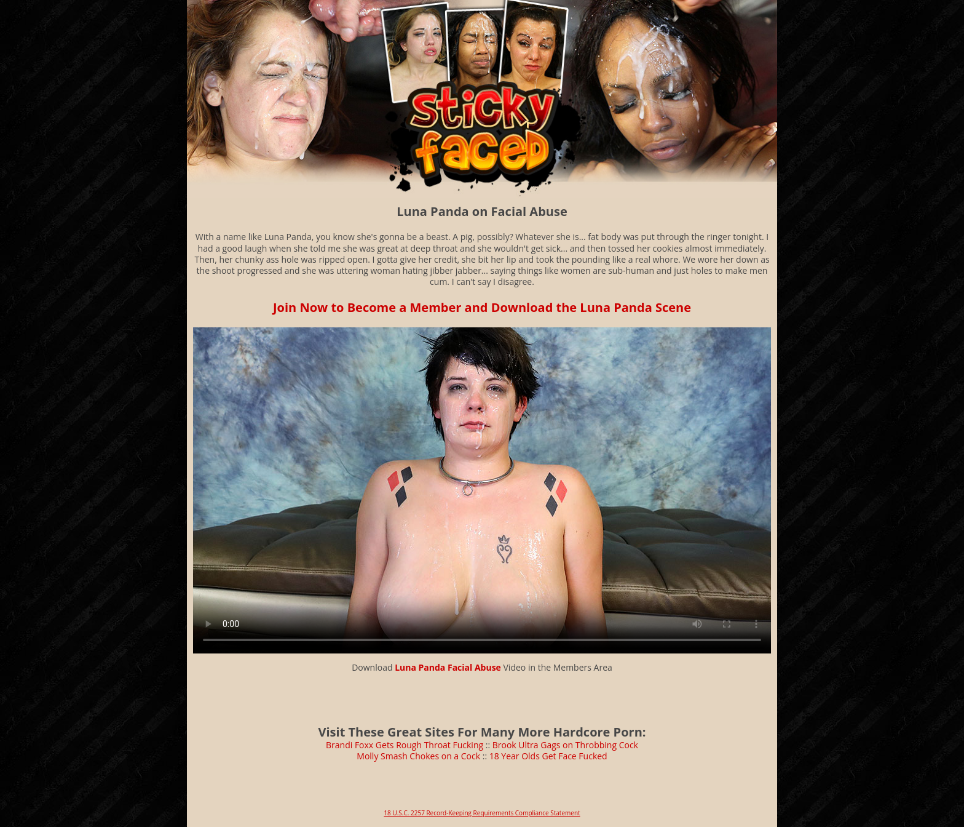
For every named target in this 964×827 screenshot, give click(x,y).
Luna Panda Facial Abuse (448, 667)
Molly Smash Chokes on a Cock (418, 756)
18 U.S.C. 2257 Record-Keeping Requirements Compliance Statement (482, 813)
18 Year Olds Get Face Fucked (548, 756)
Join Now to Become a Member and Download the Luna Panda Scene (482, 307)
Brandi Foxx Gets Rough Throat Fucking (404, 745)
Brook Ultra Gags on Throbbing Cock (565, 745)
